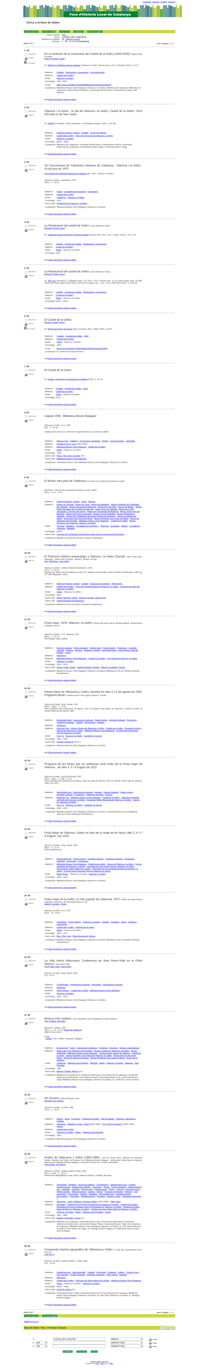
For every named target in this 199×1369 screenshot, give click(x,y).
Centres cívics (132, 1272)
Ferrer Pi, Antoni (64, 1289)
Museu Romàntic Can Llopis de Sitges (111, 518)
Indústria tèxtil (100, 1189)
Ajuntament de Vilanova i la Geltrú (72, 203)
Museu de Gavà (82, 504)
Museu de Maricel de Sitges (76, 1058)
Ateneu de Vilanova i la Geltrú (120, 864)
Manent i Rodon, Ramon (68, 1071)
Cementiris (74, 1196)
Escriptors (75, 1119)
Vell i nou (52, 281)
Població (128, 1192)
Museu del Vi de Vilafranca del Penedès (74, 1051)
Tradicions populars (65, 722)
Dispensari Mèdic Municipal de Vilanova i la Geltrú (109, 800)
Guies (84, 501)
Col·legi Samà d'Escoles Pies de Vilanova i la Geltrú (87, 871)
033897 (51, 123)
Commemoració (97, 72)
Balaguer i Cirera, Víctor (78, 1124)
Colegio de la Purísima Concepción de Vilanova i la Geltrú (93, 1204)
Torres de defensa (98, 133)
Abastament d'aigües (81, 1187)
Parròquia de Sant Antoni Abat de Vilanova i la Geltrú (110, 866)
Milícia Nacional (79, 1192)
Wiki (111, 1363)
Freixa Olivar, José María (54, 1164)
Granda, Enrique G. (65, 742)
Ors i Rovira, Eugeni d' (112, 1124)
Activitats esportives (96, 1275)
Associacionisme (109, 650)
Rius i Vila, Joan (64, 936)
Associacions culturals (128, 650)
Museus (91, 501)
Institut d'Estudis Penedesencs (70, 601)
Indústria (75, 1189)
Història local (95, 648)
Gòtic (86, 336)
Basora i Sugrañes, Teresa (113, 667)
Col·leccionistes (117, 441)
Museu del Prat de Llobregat (79, 514)
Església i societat (92, 650)
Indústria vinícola (123, 1194)
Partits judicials (63, 1192)
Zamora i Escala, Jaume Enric (92, 598)
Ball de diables (107, 1119)
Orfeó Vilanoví (63, 990)
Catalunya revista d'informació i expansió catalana (68, 235)
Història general (64, 1272)
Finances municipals (113, 1192)
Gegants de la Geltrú (85, 927)
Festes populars (81, 648)
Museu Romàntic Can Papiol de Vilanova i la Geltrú (89, 1055)
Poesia (60, 1119)
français (171, 2)
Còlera (111, 1189)
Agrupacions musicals (80, 984)
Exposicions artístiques (87, 1048)
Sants (67, 1119)
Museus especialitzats (129, 1048)
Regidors (73, 1185)
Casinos (91, 1192)
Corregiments (102, 1185)
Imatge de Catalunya (72, 1030)
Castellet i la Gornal (93, 736)
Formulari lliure (168, 1328)
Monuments (117, 584)
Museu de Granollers (107, 507)
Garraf (108, 1212)
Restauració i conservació (77, 72)
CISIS (97, 1363)
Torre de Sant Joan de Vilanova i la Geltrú (94, 136)
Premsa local (87, 1189)
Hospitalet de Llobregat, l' (87, 526)
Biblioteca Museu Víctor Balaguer (71, 447)
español (156, 2)
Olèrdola (93, 1063)
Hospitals (66, 1189)
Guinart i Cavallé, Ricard (54, 322)
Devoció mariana (64, 648)
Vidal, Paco (115, 1201)
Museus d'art (62, 441)
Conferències (63, 984)
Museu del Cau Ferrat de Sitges (78, 518)
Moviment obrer (133, 1189)
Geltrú (58, 250)
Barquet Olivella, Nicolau (88, 667)
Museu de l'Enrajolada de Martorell (102, 511)
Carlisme (120, 1189)
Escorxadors (62, 1196)
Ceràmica (103, 1048)
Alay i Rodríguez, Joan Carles (56, 561)
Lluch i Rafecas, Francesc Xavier (82, 1201)
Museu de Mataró (126, 507)
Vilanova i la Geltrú (65, 78)
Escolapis (61, 1204)
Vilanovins (61, 655)
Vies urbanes (62, 1275)
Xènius (60, 1126)
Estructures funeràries (100, 584)
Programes (122, 648)
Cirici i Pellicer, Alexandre (54, 1021)
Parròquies (71, 861)
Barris (124, 922)
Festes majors (109, 648)
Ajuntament (62, 1185)
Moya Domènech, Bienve (84, 936)
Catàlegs (74, 441)
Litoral (67, 652)
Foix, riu (60, 736)
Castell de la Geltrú (65, 75)
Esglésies (93, 1194)
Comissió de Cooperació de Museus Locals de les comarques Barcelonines (90, 534)
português (147, 2)
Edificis (121, 1272)
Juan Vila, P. (49, 1254)
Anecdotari (96, 984)
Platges (60, 652)
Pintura (105, 441)
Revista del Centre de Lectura (60, 329)
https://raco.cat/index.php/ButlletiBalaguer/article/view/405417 (84, 85)
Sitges (102, 1063)
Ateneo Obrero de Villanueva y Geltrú (87, 728)
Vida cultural (111, 1275)
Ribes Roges (62, 874)
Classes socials (114, 1196)
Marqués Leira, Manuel (54, 1101)
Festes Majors (74, 922)
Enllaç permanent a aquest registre (61, 99)
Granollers (115, 526)
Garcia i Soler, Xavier (66, 667)
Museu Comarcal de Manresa (82, 507)
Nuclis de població (86, 1185)
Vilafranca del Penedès (77, 1063)
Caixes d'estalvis (111, 792)
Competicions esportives (75, 191)
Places (107, 1187)
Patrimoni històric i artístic (68, 133)
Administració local (118, 1185)
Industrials (130, 441)
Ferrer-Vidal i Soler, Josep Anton (57, 967)
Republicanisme (88, 1196)
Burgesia (101, 1196)
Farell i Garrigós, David (67, 598)
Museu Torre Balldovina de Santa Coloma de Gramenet (91, 516)
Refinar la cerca (72, 39)
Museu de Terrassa (65, 504)
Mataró (124, 526)
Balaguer (129, 1063)
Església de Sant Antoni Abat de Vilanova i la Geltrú (114, 1209)
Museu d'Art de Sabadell (106, 509)
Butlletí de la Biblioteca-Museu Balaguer (64, 65)
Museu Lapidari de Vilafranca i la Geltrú (111, 1051)
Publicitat (61, 861)
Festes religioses (119, 1187)
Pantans (100, 722)
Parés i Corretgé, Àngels (54, 59)
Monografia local (64, 720)
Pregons (69, 650)
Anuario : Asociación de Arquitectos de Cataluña (67, 379)
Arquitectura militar (73, 244)
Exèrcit (100, 1192)
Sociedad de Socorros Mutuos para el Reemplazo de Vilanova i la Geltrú (89, 1207)
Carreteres (97, 1187)
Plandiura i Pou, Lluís (66, 444)
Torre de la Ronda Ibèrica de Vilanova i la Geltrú (96, 586)
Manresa (105, 526)
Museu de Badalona (100, 504)
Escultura (113, 1048)
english (164, 2)
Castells (60, 72)
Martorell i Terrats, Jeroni (54, 228)
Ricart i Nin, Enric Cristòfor (68, 456)
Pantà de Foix (63, 728)
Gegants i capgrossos (126, 1119)
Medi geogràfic (79, 1272)
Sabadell (71, 528)
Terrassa (60, 526)
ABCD (102, 1363)
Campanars (83, 861)
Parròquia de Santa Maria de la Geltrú (74, 869)
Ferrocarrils (73, 1194)
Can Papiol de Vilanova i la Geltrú (122, 658)
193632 (49, 1039)
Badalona (70, 526)
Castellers (115, 922)
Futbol (59, 191)
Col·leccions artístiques (89, 441)
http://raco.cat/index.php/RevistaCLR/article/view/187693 (82, 348)
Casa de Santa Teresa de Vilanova (114, 1053)
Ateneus (98, 792)
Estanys (108, 794)
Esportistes (93, 191)
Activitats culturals (117, 720)
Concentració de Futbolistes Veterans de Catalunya (65, 174)
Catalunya (61, 197)
